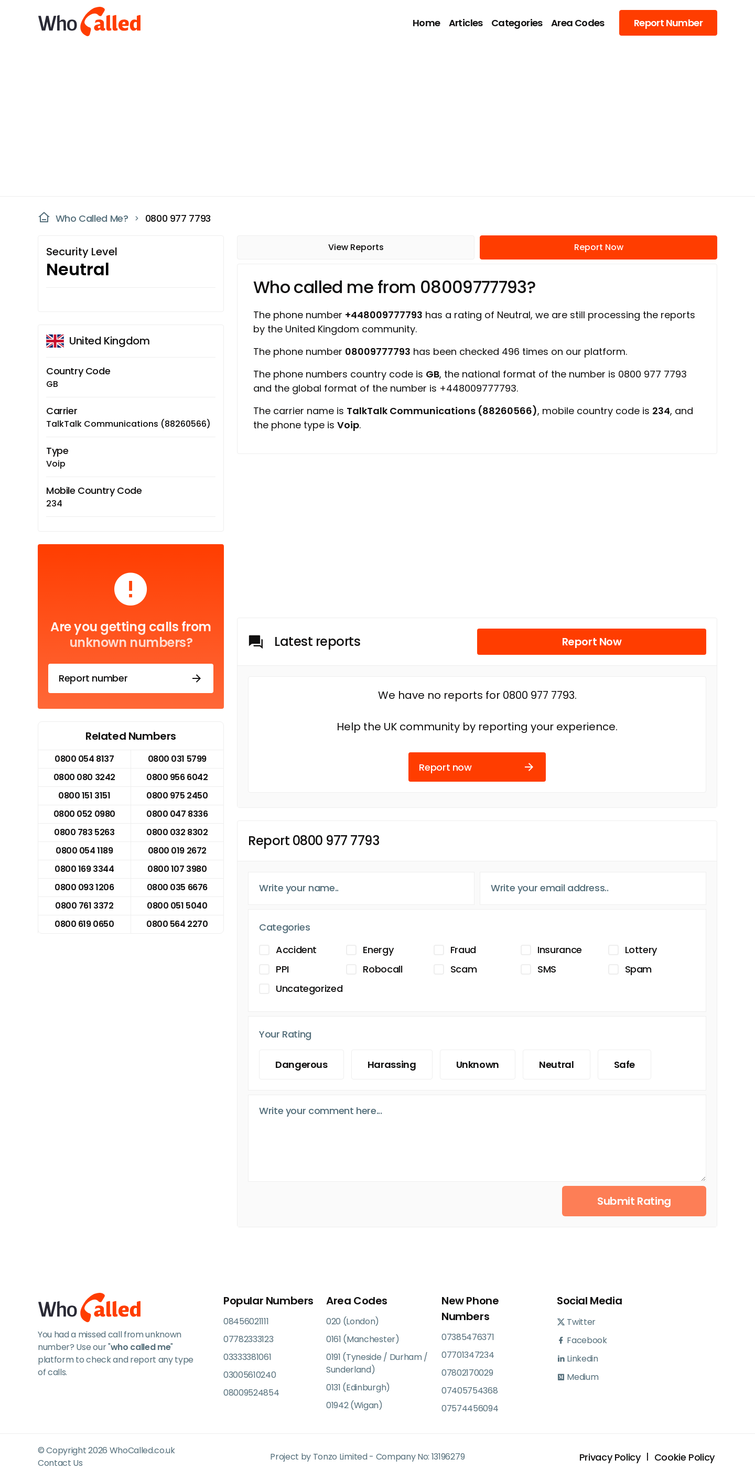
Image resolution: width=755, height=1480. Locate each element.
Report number (131, 678)
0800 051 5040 (177, 906)
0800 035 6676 (177, 887)
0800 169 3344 (84, 869)
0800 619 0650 (84, 924)
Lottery (641, 949)
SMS (546, 969)
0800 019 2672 (177, 851)
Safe (624, 1064)
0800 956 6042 (177, 777)
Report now (477, 767)
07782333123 (248, 1339)
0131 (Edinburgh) (358, 1387)
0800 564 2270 (177, 924)
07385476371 (467, 1337)
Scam (463, 969)
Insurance (559, 949)
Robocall (382, 969)
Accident (296, 949)
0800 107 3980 (177, 869)
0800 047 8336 (177, 814)
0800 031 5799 (177, 759)
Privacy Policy (610, 1457)
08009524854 (251, 1393)
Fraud (463, 949)
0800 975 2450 (177, 796)
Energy (378, 949)
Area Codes (578, 22)
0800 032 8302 (177, 832)
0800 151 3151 (84, 796)
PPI (282, 969)
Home (426, 22)
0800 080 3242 (84, 777)
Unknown (477, 1064)
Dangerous (301, 1064)
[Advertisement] (371, 118)
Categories (517, 22)
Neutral (556, 1064)
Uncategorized (309, 988)
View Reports (356, 247)
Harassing (392, 1064)
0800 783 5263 (84, 832)
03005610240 (249, 1375)
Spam (638, 969)
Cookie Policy (684, 1457)
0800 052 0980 (84, 814)
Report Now (598, 247)
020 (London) (352, 1321)
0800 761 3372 (84, 906)
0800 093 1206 (84, 887)
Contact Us (60, 1463)
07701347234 (467, 1355)
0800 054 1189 (84, 851)
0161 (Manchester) (363, 1339)
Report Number (668, 22)
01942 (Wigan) (354, 1405)
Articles (466, 22)
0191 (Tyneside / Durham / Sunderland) (377, 1363)
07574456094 (469, 1408)
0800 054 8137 (84, 759)
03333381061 (247, 1357)
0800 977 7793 (178, 218)
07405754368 (469, 1391)
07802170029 (467, 1373)
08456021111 (245, 1321)
